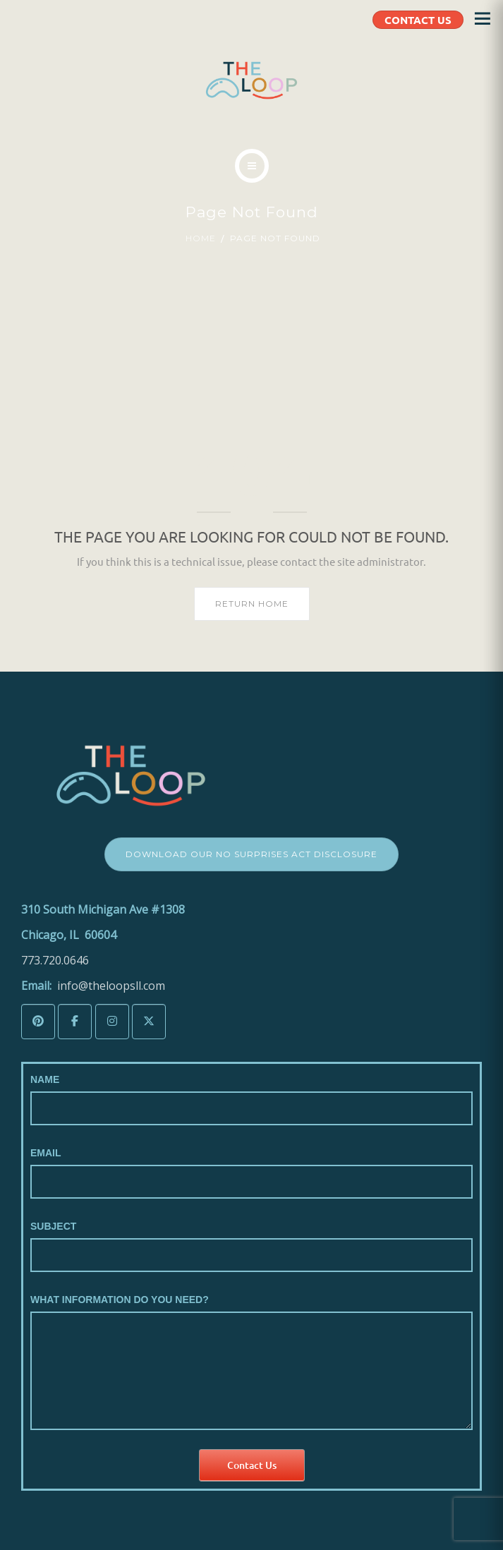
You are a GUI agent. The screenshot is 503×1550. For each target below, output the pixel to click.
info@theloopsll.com (111, 985)
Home (201, 238)
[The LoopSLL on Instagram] (112, 1022)
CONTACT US (418, 20)
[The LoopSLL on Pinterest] (38, 1022)
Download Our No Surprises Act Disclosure (251, 854)
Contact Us (252, 1465)
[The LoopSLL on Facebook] (75, 1022)
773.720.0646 (55, 960)
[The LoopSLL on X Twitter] (149, 1022)
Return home (252, 603)
